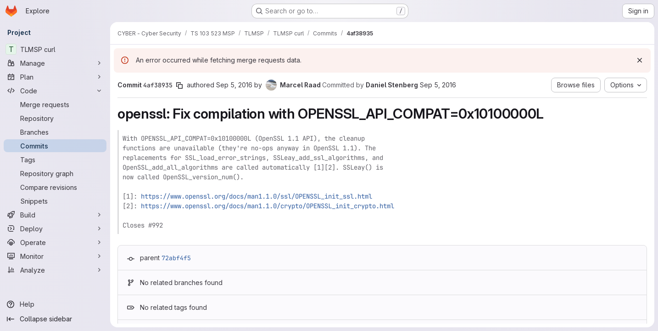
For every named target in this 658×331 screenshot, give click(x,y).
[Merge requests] (55, 104)
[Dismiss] (639, 60)
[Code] (55, 90)
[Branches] (55, 132)
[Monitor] (55, 256)
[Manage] (55, 63)
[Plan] (55, 76)
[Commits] (55, 145)
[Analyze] (55, 269)
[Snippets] (55, 200)
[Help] (55, 304)
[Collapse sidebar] (55, 319)
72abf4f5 (176, 258)
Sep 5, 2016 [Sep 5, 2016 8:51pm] (438, 85)
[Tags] (55, 159)
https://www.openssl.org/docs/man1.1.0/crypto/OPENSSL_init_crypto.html (267, 206)
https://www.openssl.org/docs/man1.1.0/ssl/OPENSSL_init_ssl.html (256, 196)
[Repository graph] (55, 173)
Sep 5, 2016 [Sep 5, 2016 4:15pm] (234, 85)
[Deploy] (55, 228)
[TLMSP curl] (55, 49)
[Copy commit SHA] (179, 85)
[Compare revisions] (55, 187)
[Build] (55, 214)
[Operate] (55, 242)
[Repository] (55, 118)
